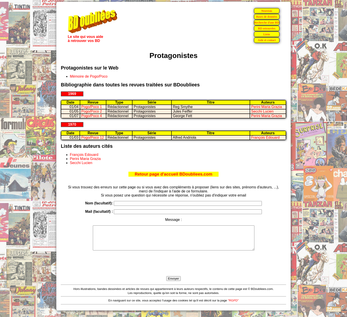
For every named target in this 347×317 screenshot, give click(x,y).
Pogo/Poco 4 (91, 116)
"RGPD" (233, 305)
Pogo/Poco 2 (91, 111)
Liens (266, 34)
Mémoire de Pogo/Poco (88, 76)
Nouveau (266, 10)
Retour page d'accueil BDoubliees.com (173, 174)
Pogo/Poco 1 (91, 107)
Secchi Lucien (262, 111)
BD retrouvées (266, 28)
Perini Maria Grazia (266, 107)
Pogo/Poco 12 (92, 137)
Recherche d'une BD (266, 22)
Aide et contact (267, 40)
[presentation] (173, 268)
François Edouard (265, 137)
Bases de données (266, 16)
